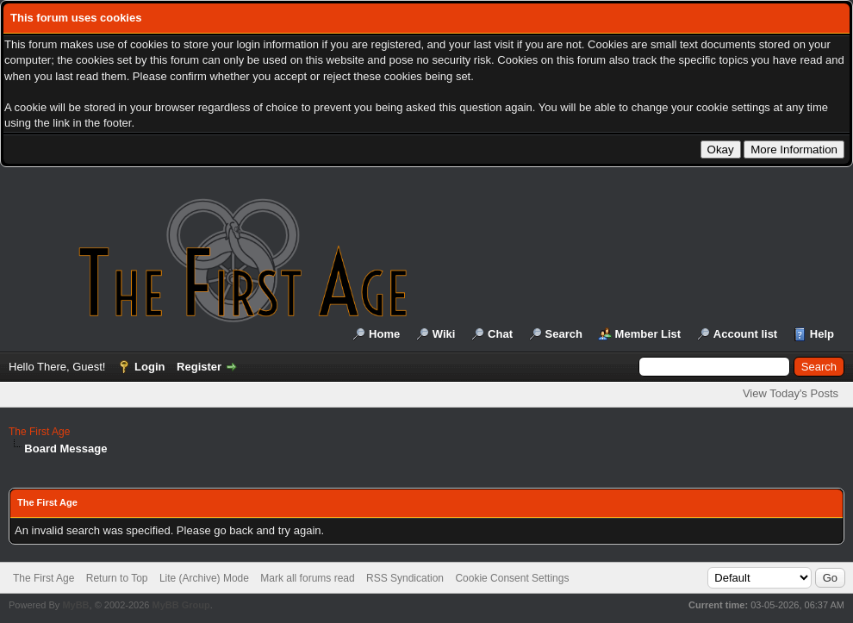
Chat (500, 333)
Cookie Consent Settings (512, 578)
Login (149, 366)
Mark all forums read (307, 578)
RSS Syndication (405, 578)
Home (384, 333)
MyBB (75, 605)
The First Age (39, 432)
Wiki (444, 333)
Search (563, 333)
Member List (648, 333)
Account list (745, 333)
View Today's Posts (790, 393)
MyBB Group (180, 605)
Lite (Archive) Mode (204, 578)
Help (822, 333)
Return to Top (117, 578)
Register (199, 366)
